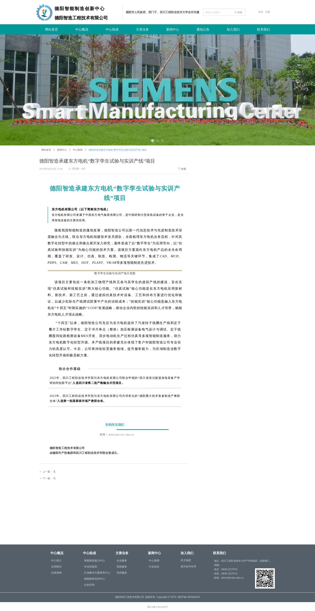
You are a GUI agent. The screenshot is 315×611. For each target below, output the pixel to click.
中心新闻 (78, 149)
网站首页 (46, 149)
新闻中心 (62, 149)
